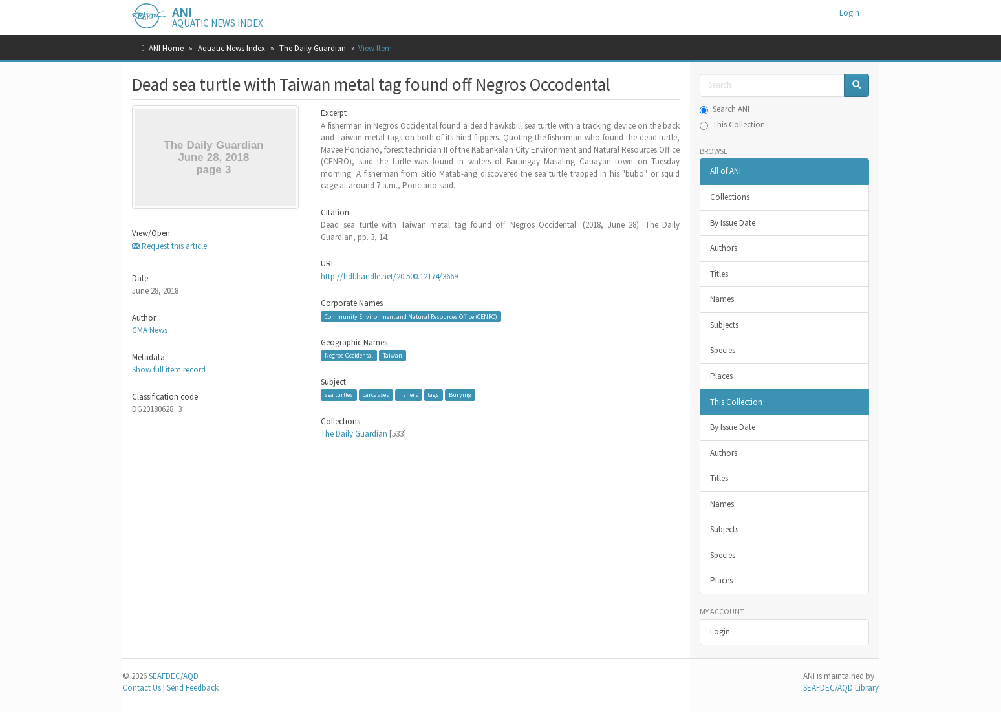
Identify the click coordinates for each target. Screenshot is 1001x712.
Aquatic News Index (231, 48)
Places (721, 376)
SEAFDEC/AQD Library (841, 687)
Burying (460, 395)
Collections (729, 196)
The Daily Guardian (312, 48)
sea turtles (339, 395)
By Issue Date (732, 222)
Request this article (169, 246)
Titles (719, 273)
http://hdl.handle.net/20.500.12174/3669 (389, 276)
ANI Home (166, 48)
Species (722, 350)
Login (720, 631)
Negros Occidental (349, 355)
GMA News (149, 330)
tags (433, 395)
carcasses (376, 395)
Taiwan (392, 355)
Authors (723, 248)
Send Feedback (193, 687)
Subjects (724, 324)
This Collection (732, 124)
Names (722, 299)
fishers (408, 395)
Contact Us (141, 687)
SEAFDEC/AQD (174, 676)
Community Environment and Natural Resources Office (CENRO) (411, 316)
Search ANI (724, 108)
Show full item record (169, 369)
